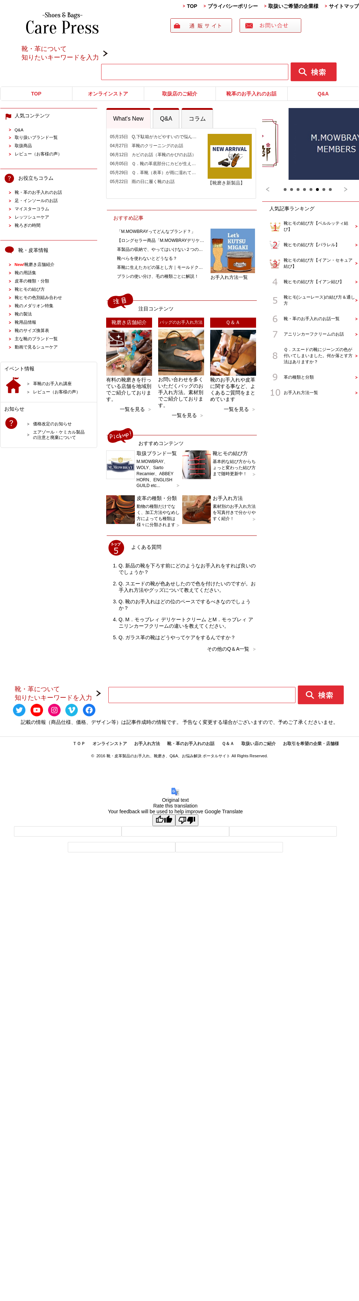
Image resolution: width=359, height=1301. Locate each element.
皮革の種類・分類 (32, 281)
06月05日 (155, 163)
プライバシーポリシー (233, 6)
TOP (192, 6)
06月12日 (153, 154)
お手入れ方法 (147, 743)
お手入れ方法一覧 (233, 274)
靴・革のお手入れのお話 (38, 192)
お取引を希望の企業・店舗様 (311, 743)
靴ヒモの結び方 (30, 289)
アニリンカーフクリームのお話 (314, 334)
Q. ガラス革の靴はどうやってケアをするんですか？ (177, 637)
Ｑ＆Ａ (228, 743)
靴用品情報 (25, 322)
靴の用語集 (25, 272)
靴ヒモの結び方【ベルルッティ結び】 (316, 226)
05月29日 (155, 172)
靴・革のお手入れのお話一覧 (312, 318)
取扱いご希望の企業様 (293, 6)
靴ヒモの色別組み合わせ (38, 297)
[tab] (128, 118)
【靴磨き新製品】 (230, 180)
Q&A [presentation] (166, 119)
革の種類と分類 (299, 377)
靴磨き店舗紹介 (35, 264)
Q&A (323, 94)
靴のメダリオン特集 (34, 305)
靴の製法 (23, 314)
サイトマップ (344, 6)
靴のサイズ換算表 (32, 330)
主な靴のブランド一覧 (36, 338)
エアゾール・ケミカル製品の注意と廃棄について (59, 435)
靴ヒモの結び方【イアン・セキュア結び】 (318, 263)
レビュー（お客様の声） (38, 153)
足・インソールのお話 (36, 200)
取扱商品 (23, 145)
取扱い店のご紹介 (258, 743)
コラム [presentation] (197, 119)
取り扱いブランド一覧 (36, 137)
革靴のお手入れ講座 (52, 383)
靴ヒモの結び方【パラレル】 (312, 244)
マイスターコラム (32, 208)
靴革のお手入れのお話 (251, 94)
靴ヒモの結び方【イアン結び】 (314, 281)
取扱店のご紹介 (179, 94)
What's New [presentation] (128, 119)
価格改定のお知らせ (52, 423)
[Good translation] (163, 820)
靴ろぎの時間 (28, 225)
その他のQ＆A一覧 (228, 649)
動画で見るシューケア (36, 347)
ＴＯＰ (78, 743)
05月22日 (142, 181)
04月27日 (147, 145)
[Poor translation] (186, 820)
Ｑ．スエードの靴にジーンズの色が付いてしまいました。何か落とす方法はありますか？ (318, 355)
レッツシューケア (32, 217)
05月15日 (155, 136)
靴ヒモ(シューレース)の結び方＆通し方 (319, 300)
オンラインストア (108, 94)
